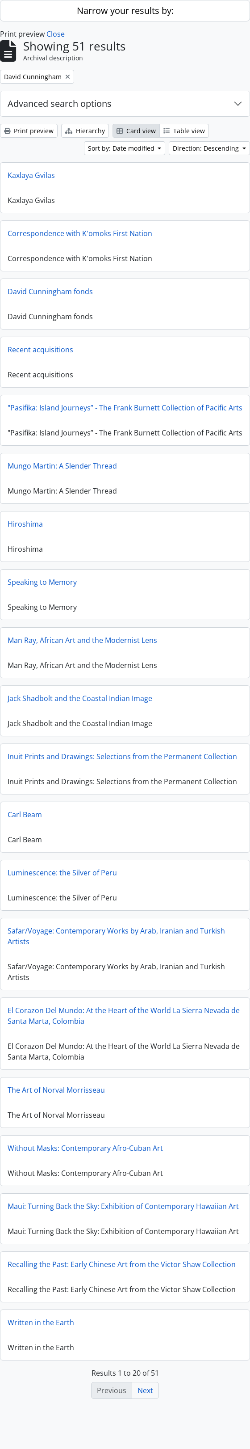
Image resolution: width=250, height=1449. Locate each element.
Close (55, 34)
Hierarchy (85, 131)
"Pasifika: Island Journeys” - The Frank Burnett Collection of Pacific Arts (125, 408)
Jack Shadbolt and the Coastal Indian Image (80, 705)
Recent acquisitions (40, 350)
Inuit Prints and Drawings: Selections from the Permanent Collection (122, 763)
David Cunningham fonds (50, 291)
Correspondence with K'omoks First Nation (80, 233)
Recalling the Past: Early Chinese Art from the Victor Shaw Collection (122, 1277)
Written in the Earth (41, 1335)
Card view (136, 131)
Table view (184, 131)
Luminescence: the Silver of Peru (62, 879)
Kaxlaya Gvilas (31, 175)
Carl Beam (25, 821)
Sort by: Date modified (122, 148)
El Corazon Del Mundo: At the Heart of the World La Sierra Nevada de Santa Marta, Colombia (124, 1022)
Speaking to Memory (42, 589)
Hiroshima (25, 531)
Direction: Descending (207, 148)
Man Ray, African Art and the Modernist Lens (82, 647)
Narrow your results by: (125, 10)
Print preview (29, 131)
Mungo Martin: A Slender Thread (62, 472)
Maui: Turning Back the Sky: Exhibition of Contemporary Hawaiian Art (123, 1213)
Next (145, 1390)
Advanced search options (60, 103)
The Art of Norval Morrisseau (56, 1097)
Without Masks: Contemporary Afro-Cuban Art (85, 1155)
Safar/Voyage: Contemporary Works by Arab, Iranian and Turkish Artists (116, 943)
